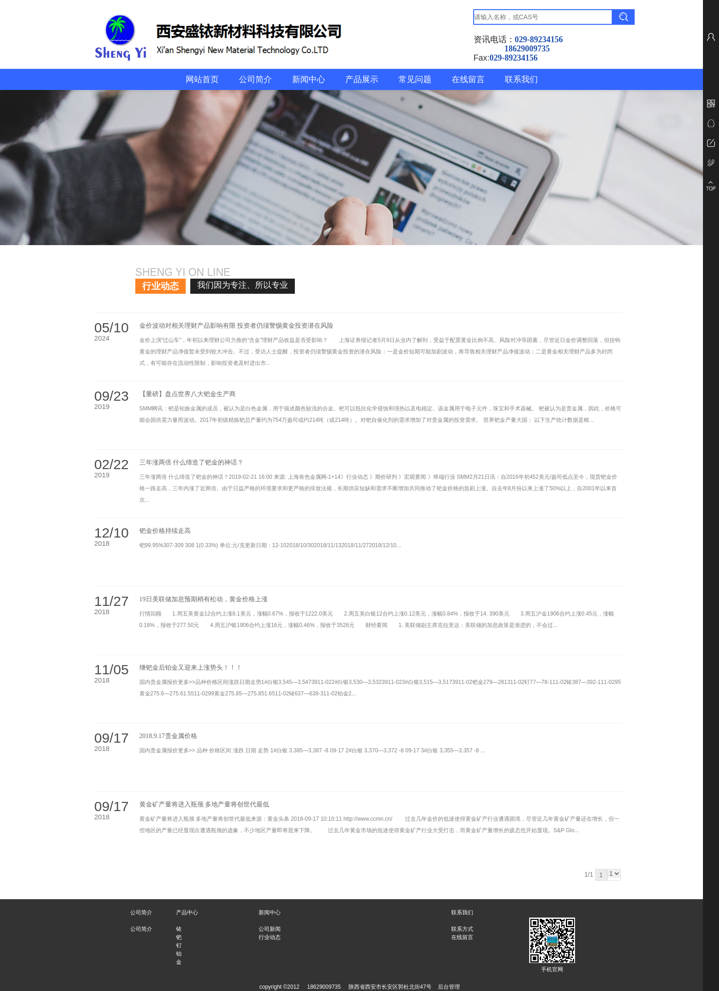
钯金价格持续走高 (165, 530)
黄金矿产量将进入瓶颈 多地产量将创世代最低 (204, 804)
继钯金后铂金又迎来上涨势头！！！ (190, 667)
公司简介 (255, 79)
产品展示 (361, 79)
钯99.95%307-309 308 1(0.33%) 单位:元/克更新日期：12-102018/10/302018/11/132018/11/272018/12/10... (270, 545)
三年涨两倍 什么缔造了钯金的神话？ (191, 462)
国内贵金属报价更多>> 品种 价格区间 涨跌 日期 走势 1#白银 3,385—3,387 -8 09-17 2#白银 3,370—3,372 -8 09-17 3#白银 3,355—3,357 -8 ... (312, 750)
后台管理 (449, 987)
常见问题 (414, 79)
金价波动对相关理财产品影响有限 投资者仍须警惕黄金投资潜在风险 (236, 325)
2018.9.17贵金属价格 (168, 736)
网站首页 (202, 79)
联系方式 (462, 929)
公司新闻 (270, 929)
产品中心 (187, 912)
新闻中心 (308, 79)
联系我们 (521, 79)
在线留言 (468, 79)
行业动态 (270, 937)
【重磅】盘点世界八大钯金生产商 (187, 394)
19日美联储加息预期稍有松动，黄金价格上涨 (203, 599)
